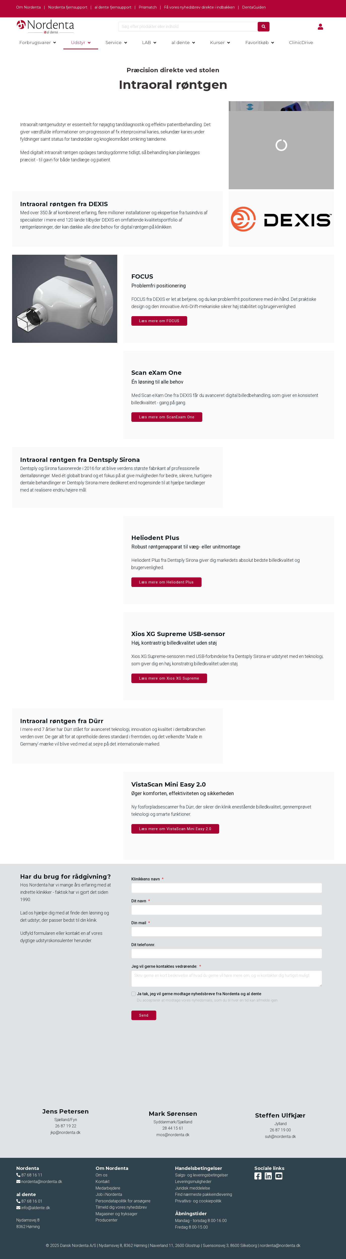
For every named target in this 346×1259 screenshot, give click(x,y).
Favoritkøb (257, 42)
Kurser (217, 42)
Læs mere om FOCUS (159, 321)
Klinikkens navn (147, 879)
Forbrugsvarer (35, 42)
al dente (181, 42)
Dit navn (140, 901)
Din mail (140, 922)
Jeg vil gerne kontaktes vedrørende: (166, 966)
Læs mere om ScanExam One (167, 417)
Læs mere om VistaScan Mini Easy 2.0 (175, 829)
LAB (146, 42)
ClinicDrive (301, 42)
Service (114, 42)
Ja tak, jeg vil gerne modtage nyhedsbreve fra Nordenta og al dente (199, 994)
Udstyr (78, 42)
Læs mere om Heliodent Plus (166, 582)
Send (143, 1015)
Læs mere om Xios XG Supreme (169, 678)
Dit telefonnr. (143, 944)
